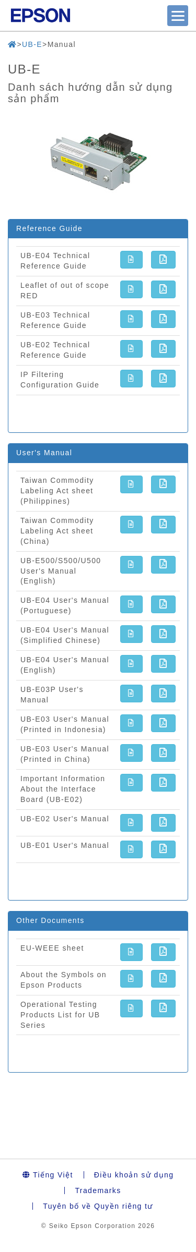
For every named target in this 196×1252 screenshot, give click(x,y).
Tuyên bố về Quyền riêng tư (98, 1206)
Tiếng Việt (47, 1175)
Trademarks (98, 1190)
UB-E (32, 44)
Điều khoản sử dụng (134, 1175)
